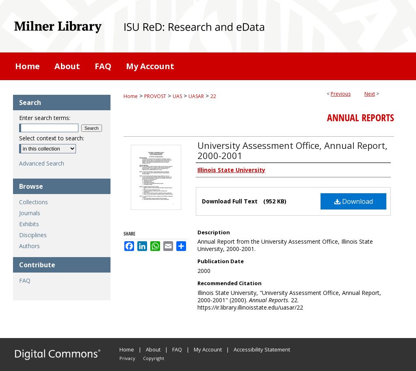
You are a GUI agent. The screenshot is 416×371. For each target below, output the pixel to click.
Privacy (127, 358)
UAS (177, 96)
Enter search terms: (44, 118)
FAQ (24, 280)
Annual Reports (360, 117)
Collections (33, 202)
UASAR (196, 96)
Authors (29, 246)
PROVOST (155, 96)
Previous (341, 93)
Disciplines (33, 235)
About (153, 349)
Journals (29, 213)
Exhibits (29, 224)
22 (213, 96)
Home (131, 96)
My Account (208, 349)
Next (369, 93)
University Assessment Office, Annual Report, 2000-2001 (292, 150)
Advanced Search (41, 163)
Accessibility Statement (262, 349)
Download (353, 201)
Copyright (153, 358)
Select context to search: (51, 138)
